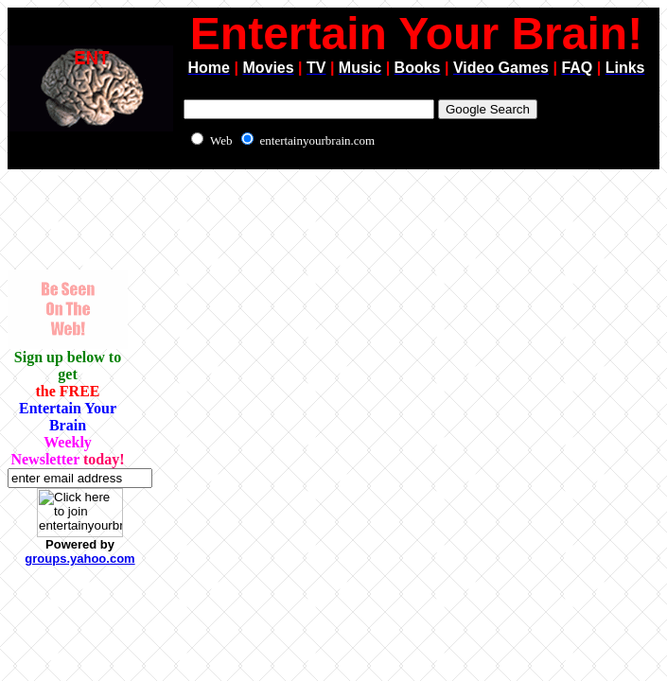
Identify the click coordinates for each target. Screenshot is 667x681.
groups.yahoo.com (79, 558)
